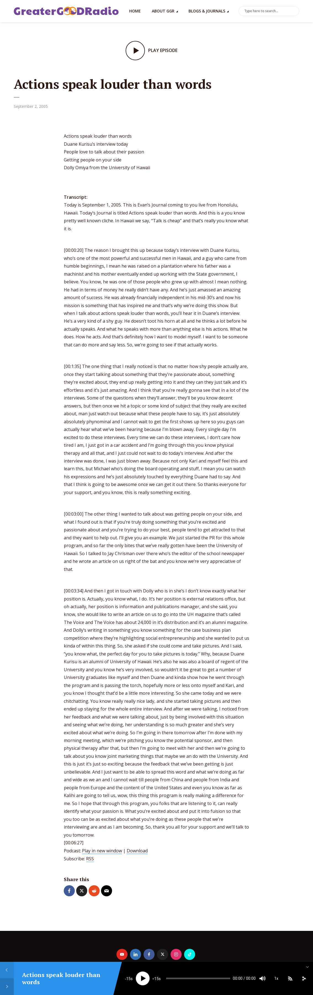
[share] (304, 978)
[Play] (143, 978)
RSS (90, 859)
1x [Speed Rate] (276, 978)
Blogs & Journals (207, 11)
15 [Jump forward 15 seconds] (156, 978)
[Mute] (262, 978)
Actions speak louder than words (61, 978)
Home (135, 11)
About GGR (163, 11)
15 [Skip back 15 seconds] (128, 978)
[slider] (198, 978)
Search (294, 11)
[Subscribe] (290, 978)
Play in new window (102, 851)
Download (137, 851)
